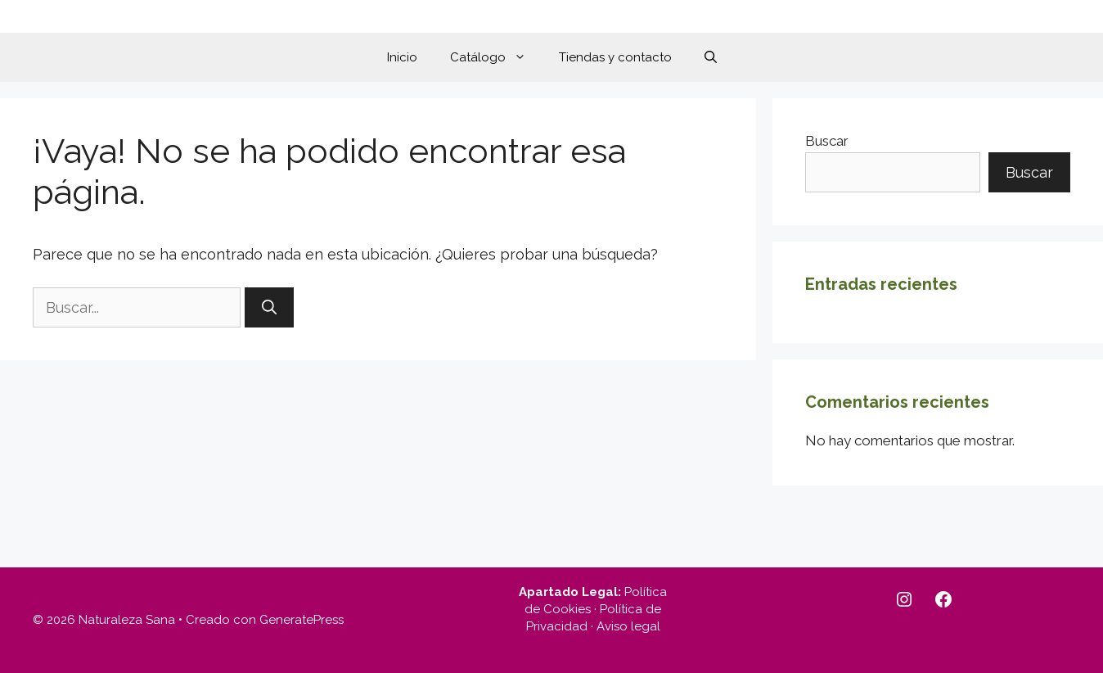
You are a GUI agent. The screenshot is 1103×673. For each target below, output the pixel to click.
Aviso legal (628, 626)
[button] (710, 57)
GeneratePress (301, 619)
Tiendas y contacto (615, 57)
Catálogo (496, 57)
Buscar (827, 141)
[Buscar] (269, 307)
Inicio (402, 57)
